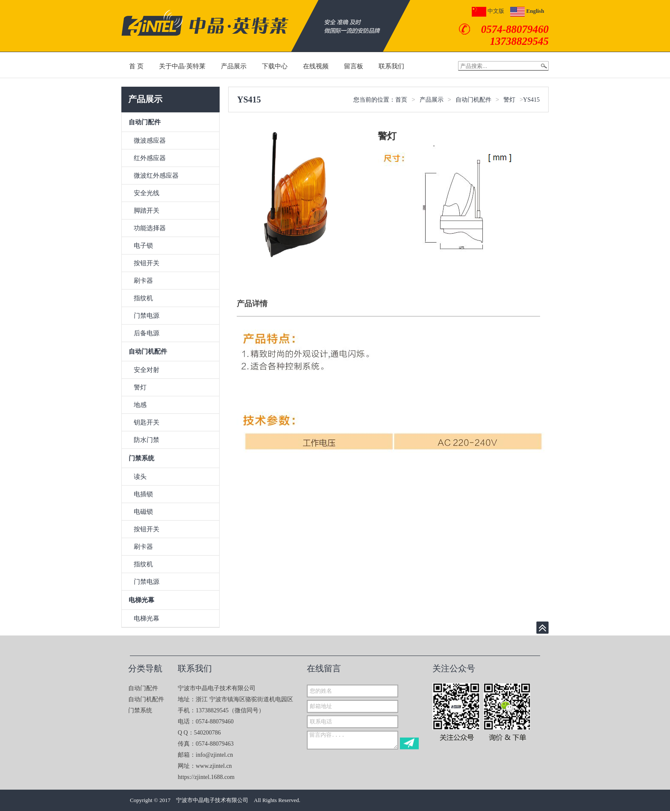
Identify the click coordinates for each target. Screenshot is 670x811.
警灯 (140, 387)
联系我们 (391, 66)
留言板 (353, 66)
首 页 (136, 66)
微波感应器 (150, 140)
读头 (140, 476)
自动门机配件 (148, 351)
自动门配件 (145, 122)
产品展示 (234, 66)
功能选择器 (150, 228)
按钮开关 (146, 263)
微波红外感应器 (156, 175)
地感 (140, 404)
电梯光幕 (141, 600)
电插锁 (143, 494)
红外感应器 (150, 158)
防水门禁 (146, 439)
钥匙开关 (146, 422)
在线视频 (316, 66)
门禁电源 (146, 315)
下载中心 (275, 66)
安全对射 (146, 369)
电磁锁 (143, 511)
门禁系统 (141, 458)
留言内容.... (352, 740)
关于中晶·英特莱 (182, 66)
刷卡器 (143, 280)
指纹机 (143, 298)
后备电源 (146, 333)
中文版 (488, 11)
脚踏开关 (146, 210)
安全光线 (146, 193)
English (527, 11)
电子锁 (143, 245)
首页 (401, 100)
